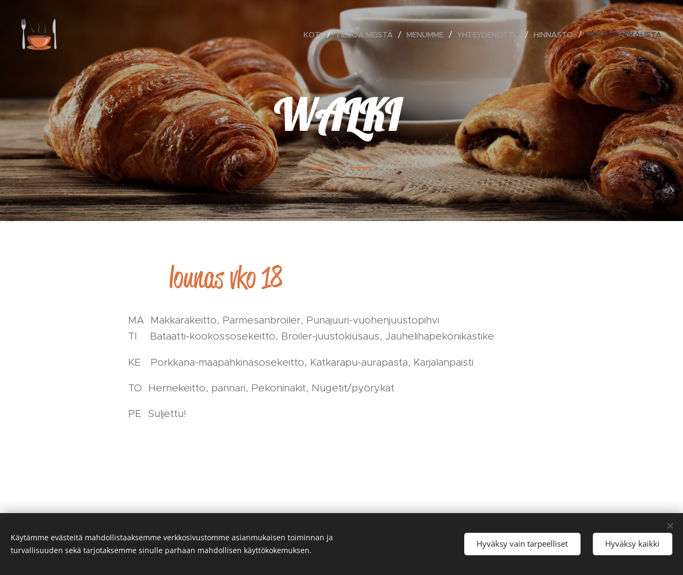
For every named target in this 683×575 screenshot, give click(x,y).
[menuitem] (315, 34)
